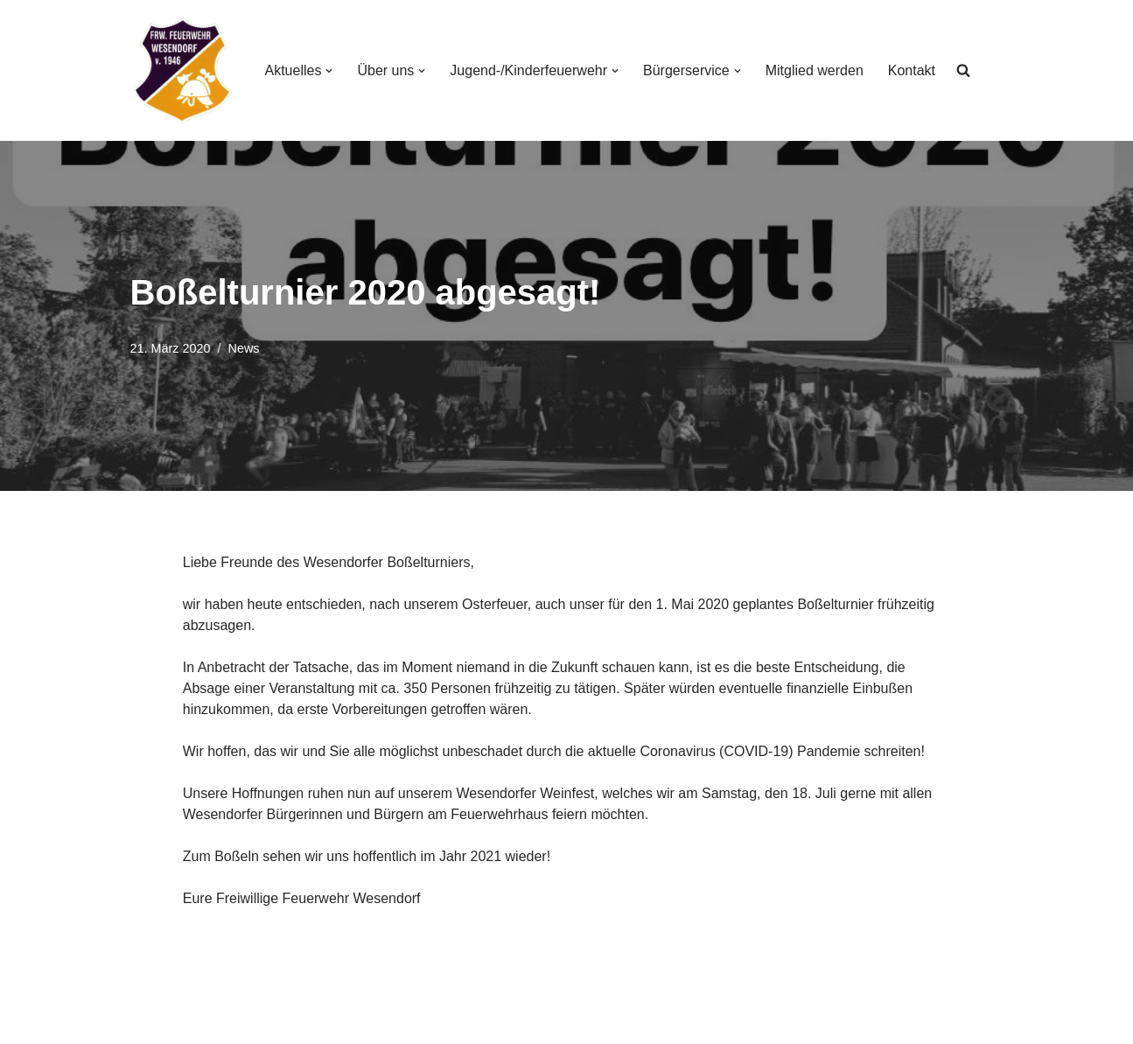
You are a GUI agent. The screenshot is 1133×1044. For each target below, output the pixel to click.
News (244, 348)
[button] (328, 70)
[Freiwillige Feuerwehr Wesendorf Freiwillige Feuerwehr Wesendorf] (182, 70)
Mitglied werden (815, 70)
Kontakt (911, 70)
